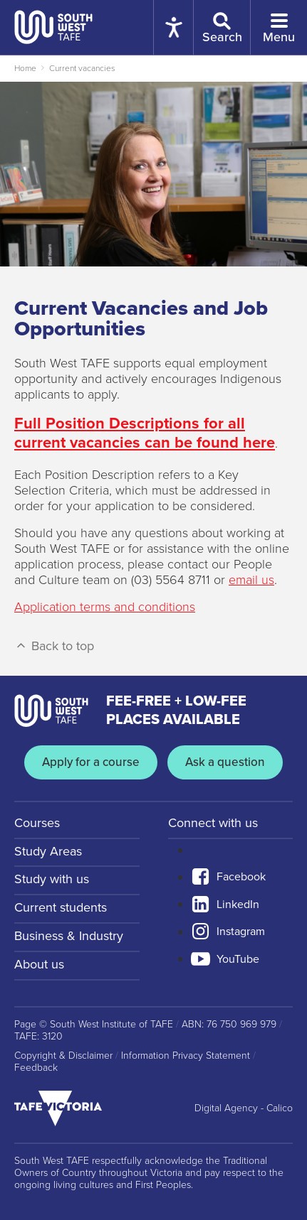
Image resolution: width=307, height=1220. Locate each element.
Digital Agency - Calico (243, 1108)
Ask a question (225, 762)
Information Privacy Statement (185, 1056)
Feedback (36, 1068)
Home (25, 68)
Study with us (51, 879)
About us (39, 964)
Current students (60, 907)
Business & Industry (68, 936)
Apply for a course (91, 762)
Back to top (54, 646)
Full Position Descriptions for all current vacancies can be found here (144, 433)
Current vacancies (82, 68)
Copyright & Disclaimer (63, 1056)
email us (251, 580)
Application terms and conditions (104, 607)
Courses (37, 823)
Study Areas (48, 851)
